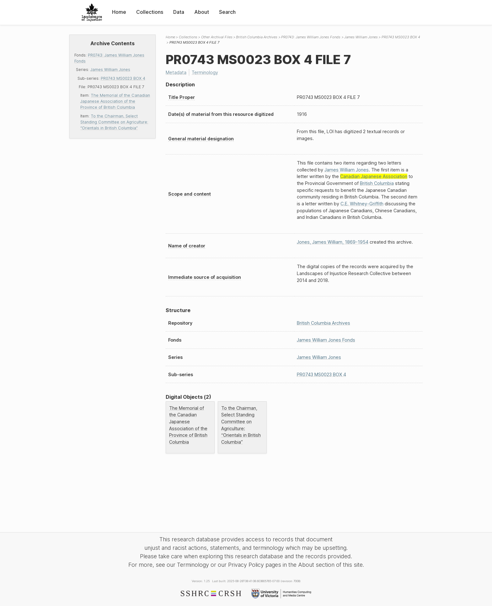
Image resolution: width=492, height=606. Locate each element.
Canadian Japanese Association (373, 176)
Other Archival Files (217, 37)
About (201, 12)
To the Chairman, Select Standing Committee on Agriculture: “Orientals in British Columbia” (114, 122)
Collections (149, 12)
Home (119, 12)
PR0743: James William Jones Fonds (310, 37)
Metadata (176, 72)
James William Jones (110, 69)
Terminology (205, 72)
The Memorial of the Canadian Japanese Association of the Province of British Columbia (115, 101)
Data (178, 12)
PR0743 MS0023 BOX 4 (123, 78)
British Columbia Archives (256, 37)
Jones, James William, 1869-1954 (332, 242)
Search (227, 12)
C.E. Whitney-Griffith (361, 203)
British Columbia (377, 183)
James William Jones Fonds (326, 340)
